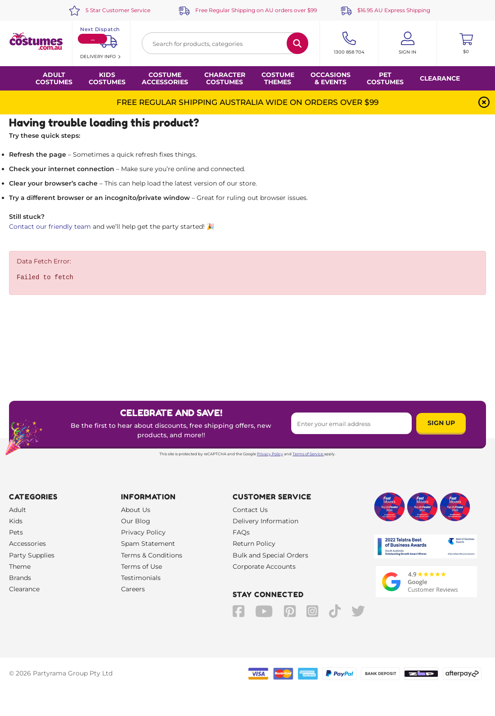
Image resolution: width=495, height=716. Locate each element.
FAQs (241, 532)
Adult (17, 510)
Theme (20, 566)
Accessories (27, 543)
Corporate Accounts (264, 566)
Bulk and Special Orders (270, 555)
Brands (20, 578)
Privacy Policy (270, 454)
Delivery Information (265, 521)
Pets (16, 532)
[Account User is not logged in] (407, 43)
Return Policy (254, 543)
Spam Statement (148, 543)
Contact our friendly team (50, 226)
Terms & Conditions (151, 555)
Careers (133, 589)
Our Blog (135, 521)
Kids (15, 521)
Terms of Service (308, 454)
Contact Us (250, 510)
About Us (135, 510)
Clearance (440, 78)
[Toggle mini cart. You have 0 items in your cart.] (466, 43)
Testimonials (141, 578)
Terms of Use (141, 566)
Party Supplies (31, 555)
